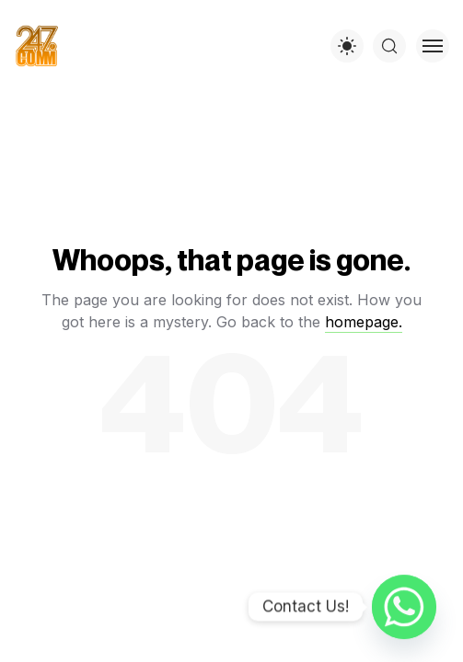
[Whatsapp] (404, 607)
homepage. (363, 322)
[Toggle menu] (432, 46)
